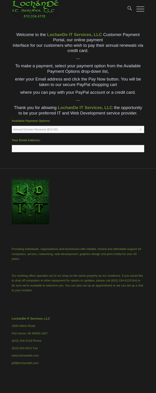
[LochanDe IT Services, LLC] (65, 9)
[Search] (127, 9)
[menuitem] (127, 9)
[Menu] (138, 9)
